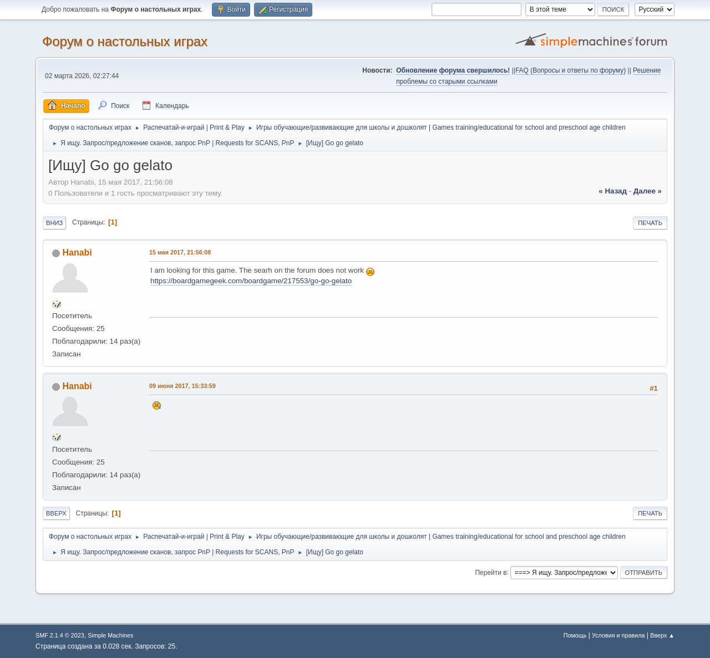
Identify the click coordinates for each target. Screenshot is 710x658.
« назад (613, 191)
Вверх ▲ (662, 635)
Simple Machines (110, 635)
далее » (647, 191)
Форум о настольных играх (124, 41)
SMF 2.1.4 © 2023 (60, 635)
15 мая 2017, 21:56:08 (180, 252)
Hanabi (77, 252)
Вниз (54, 223)
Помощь (575, 635)
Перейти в (490, 572)
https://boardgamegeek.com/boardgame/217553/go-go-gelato (251, 281)
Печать (650, 223)
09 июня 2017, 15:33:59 (182, 385)
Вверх (56, 513)
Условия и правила (618, 635)
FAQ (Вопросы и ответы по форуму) (570, 70)
